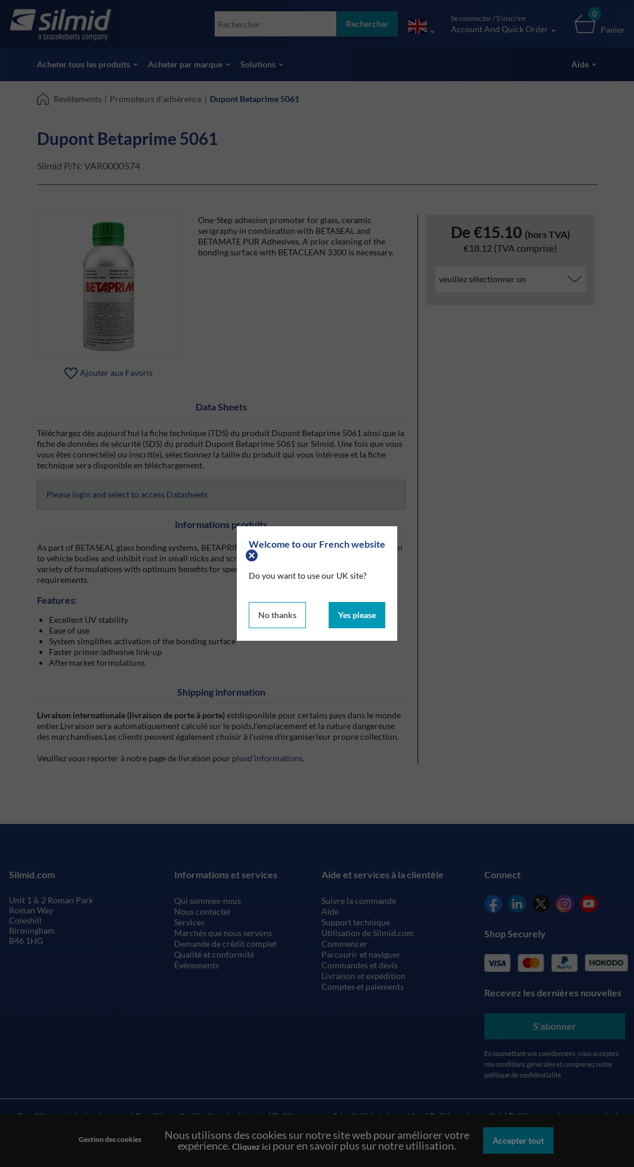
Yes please (357, 615)
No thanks (277, 615)
